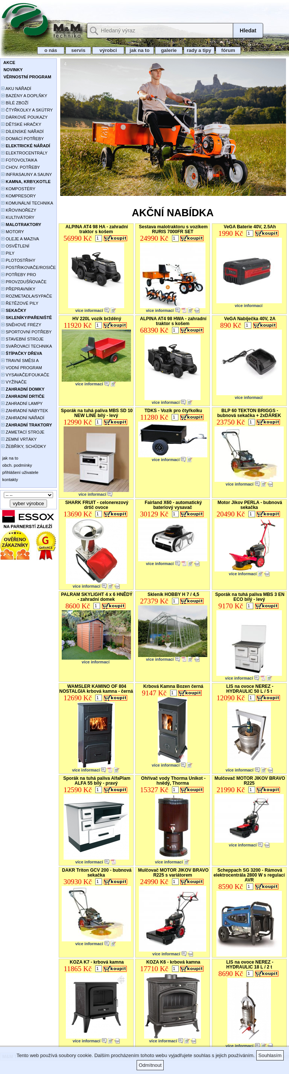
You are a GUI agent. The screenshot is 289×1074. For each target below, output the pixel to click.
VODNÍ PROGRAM (21, 367)
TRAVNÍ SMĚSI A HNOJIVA (20, 361)
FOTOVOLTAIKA (19, 160)
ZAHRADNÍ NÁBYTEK (24, 410)
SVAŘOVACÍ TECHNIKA (26, 346)
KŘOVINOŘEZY (19, 210)
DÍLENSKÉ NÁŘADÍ (22, 131)
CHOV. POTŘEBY (20, 167)
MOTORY (12, 231)
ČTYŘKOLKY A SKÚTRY (27, 110)
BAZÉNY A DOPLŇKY (24, 95)
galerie (168, 50)
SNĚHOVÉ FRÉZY (21, 324)
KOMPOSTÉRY (18, 188)
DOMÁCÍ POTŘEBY (22, 138)
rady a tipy (199, 50)
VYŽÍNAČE (14, 382)
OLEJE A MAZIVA (20, 239)
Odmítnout (150, 1065)
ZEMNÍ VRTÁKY (19, 439)
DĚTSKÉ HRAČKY (21, 124)
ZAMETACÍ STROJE (22, 432)
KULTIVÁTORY (18, 217)
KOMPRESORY (18, 196)
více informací (89, 310)
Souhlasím (270, 1055)
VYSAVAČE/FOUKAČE (25, 375)
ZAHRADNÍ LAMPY (22, 403)
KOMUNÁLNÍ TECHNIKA (27, 203)
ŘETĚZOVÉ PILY (19, 303)
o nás (51, 50)
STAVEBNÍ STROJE (22, 339)
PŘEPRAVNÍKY (18, 289)
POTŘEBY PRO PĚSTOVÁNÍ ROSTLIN (22, 275)
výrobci (108, 50)
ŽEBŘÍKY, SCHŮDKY (23, 446)
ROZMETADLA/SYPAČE (26, 296)
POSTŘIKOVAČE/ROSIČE (28, 267)
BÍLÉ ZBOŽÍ (14, 103)
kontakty (9, 479)
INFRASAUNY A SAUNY (26, 174)
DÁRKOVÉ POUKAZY (24, 117)
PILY (8, 253)
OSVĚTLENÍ (15, 246)
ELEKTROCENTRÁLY (24, 153)
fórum (228, 50)
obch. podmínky (16, 465)
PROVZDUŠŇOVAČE (24, 282)
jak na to (140, 50)
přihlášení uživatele (19, 472)
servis (78, 50)
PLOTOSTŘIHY (18, 260)
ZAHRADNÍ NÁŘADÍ (22, 418)
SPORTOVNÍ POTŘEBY (26, 332)
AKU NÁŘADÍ (16, 88)
